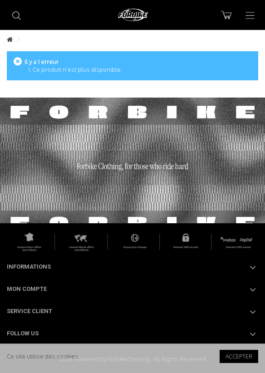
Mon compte (27, 288)
